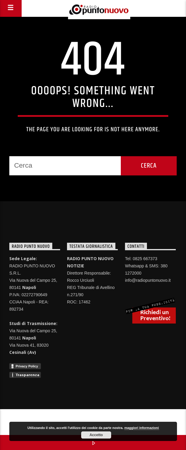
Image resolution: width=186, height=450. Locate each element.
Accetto (96, 435)
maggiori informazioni (141, 428)
